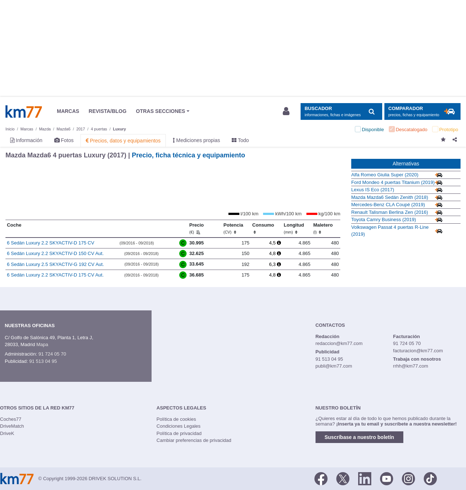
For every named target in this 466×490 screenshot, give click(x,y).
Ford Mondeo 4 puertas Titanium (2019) (393, 182)
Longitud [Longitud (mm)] (294, 228)
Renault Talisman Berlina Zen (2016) (389, 212)
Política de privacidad (179, 433)
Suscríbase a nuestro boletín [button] (359, 437)
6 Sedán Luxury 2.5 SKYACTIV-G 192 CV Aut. (55, 264)
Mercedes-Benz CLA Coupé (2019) (388, 204)
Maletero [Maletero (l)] (323, 228)
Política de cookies (176, 419)
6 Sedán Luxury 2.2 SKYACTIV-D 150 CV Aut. (55, 253)
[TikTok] (430, 478)
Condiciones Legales (179, 426)
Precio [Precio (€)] (196, 228)
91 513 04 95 (43, 361)
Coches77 (10, 419)
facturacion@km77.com (418, 350)
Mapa (42, 344)
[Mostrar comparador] (422, 111)
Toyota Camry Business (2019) (383, 219)
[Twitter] (342, 478)
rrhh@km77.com (410, 366)
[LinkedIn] (364, 478)
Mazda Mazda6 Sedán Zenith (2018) (389, 197)
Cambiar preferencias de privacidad (194, 440)
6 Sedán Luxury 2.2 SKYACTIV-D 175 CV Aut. (55, 275)
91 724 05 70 (52, 354)
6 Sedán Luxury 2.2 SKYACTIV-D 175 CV (50, 243)
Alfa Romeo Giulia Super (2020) (384, 174)
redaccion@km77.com (339, 343)
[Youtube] (386, 478)
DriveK (7, 433)
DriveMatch (12, 426)
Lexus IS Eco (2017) (372, 189)
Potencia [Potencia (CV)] (233, 228)
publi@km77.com (334, 366)
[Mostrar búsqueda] (341, 111)
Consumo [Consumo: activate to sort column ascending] (263, 228)
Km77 (23, 111)
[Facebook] (321, 478)
